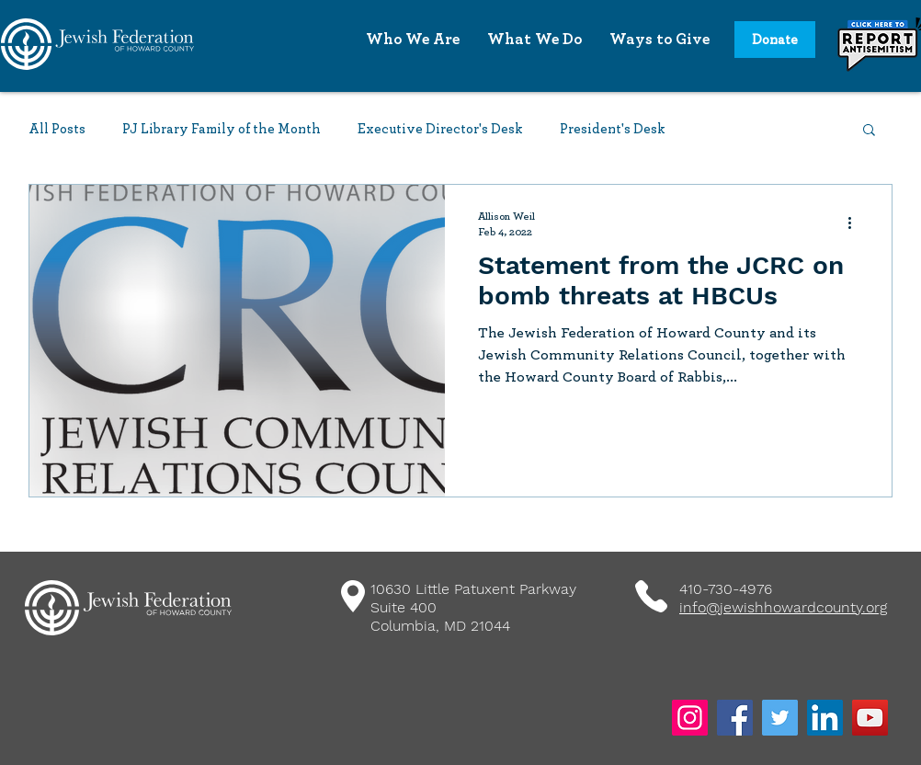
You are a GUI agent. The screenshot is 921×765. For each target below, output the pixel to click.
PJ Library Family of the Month (221, 129)
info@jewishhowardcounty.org (783, 607)
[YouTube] (870, 718)
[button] (869, 131)
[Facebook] (735, 718)
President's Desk (612, 129)
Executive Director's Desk (440, 129)
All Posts (56, 129)
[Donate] (774, 39)
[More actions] (856, 222)
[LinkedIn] (825, 718)
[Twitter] (780, 718)
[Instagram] (690, 718)
